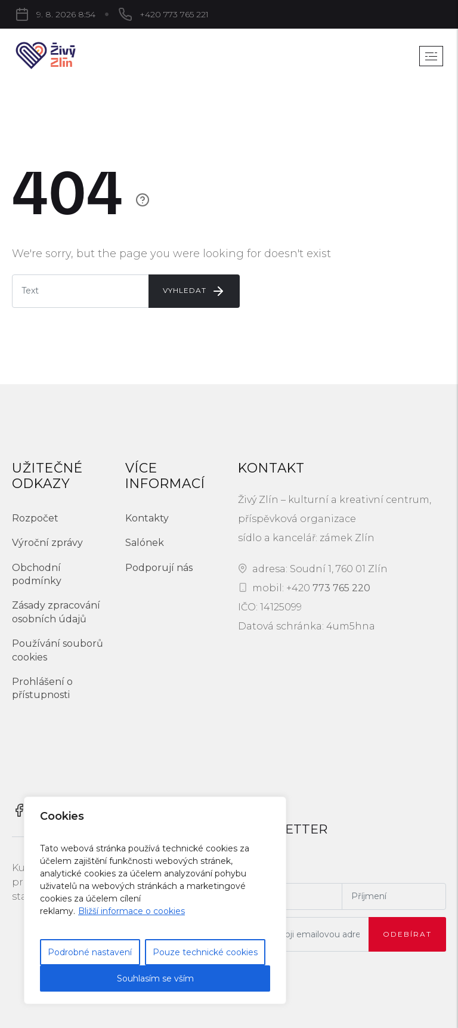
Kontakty (147, 518)
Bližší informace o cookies (131, 911)
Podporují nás (159, 567)
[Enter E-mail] (80, 291)
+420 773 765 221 (174, 14)
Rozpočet (35, 518)
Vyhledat (194, 291)
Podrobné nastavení (90, 952)
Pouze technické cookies (205, 952)
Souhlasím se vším (155, 978)
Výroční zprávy (47, 542)
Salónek (144, 542)
